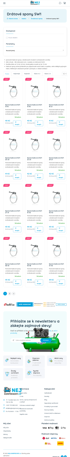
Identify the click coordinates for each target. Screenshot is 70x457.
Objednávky (7, 431)
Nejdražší (27, 73)
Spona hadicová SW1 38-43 (12, 265)
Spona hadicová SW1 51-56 (56, 265)
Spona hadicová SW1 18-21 (56, 105)
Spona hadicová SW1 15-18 (34, 105)
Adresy (5, 434)
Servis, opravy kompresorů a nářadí (28, 401)
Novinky (46, 396)
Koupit (17, 123)
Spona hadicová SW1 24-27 (56, 158)
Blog (45, 399)
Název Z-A (47, 73)
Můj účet (6, 427)
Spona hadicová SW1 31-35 (34, 212)
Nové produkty (49, 410)
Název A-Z (37, 73)
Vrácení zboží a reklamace (52, 413)
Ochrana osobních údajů (27, 405)
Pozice (7, 74)
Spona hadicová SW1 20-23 (12, 158)
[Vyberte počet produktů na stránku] (64, 73)
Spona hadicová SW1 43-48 (34, 265)
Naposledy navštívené (51, 403)
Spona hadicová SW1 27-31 (12, 212)
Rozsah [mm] (35, 50)
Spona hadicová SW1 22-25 (34, 158)
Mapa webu (23, 393)
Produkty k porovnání (51, 406)
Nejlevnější (16, 73)
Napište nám (24, 414)
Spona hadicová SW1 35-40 (56, 212)
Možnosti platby (49, 420)
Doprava (47, 416)
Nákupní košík (7, 437)
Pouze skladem (12, 38)
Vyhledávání (48, 393)
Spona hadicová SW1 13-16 (12, 105)
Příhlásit (46, 340)
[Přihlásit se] (25, 340)
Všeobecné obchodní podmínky (26, 410)
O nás (21, 396)
